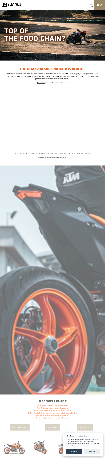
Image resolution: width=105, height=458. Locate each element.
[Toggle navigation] (91, 5)
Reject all (92, 451)
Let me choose (88, 446)
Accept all (74, 451)
